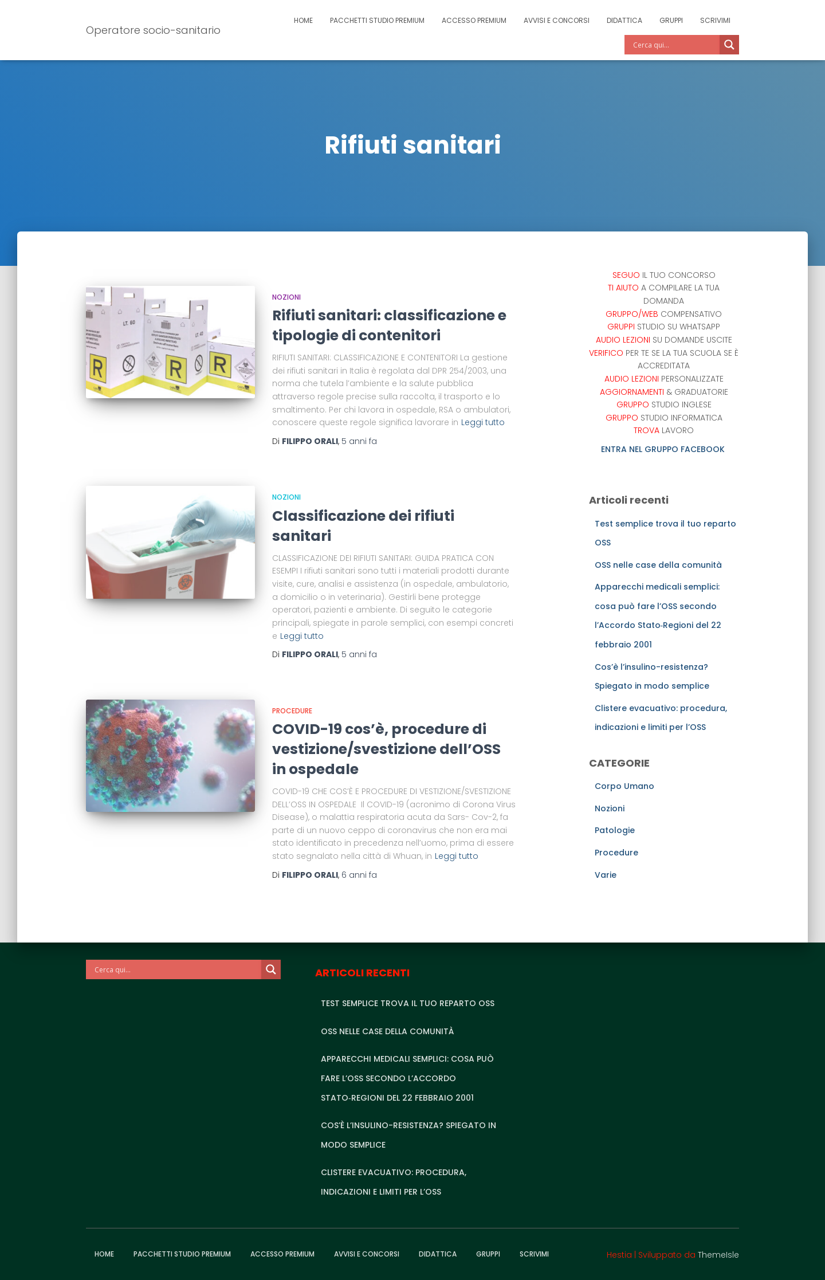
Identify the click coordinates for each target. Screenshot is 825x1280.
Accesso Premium (474, 20)
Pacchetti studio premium (377, 20)
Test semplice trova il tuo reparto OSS (407, 1003)
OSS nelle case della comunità (658, 565)
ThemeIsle (718, 1255)
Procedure (292, 711)
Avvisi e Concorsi (557, 20)
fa (359, 441)
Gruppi (671, 20)
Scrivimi (715, 20)
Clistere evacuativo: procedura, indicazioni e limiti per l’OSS (393, 1182)
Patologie (615, 830)
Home (303, 20)
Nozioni (286, 297)
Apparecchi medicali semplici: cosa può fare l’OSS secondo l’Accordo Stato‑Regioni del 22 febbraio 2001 (407, 1078)
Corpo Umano (624, 786)
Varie (605, 875)
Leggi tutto (483, 422)
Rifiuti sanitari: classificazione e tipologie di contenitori (389, 325)
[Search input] (675, 44)
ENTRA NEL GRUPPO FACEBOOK (664, 449)
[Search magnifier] (729, 44)
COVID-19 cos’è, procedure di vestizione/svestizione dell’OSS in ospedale (386, 749)
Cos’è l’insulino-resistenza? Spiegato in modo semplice (408, 1135)
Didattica (624, 20)
